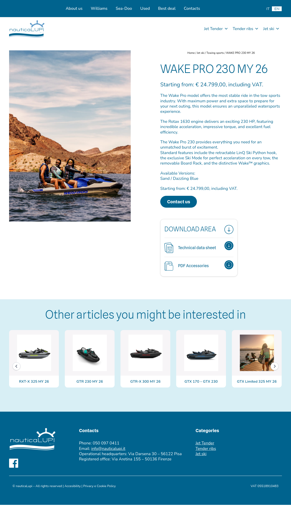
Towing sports (215, 53)
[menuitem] (268, 8)
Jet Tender (216, 28)
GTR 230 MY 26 (89, 382)
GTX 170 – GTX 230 (201, 382)
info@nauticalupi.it (108, 449)
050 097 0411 (106, 444)
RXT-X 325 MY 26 (34, 382)
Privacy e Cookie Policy (99, 487)
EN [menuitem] (276, 8)
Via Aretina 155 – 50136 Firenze (141, 460)
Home (191, 53)
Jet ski (271, 28)
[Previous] (16, 367)
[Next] (274, 367)
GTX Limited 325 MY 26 (256, 382)
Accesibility (73, 487)
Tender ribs (246, 28)
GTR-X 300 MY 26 (145, 382)
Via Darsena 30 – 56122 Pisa (155, 455)
